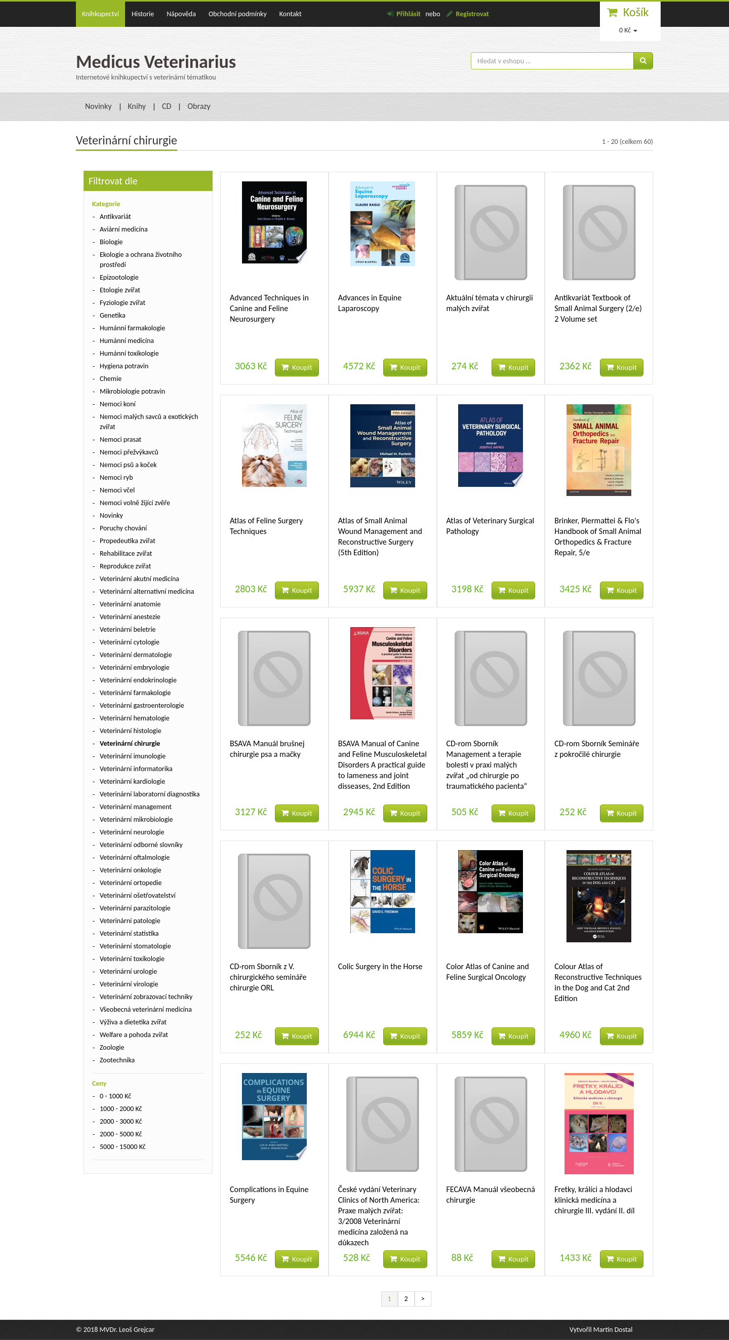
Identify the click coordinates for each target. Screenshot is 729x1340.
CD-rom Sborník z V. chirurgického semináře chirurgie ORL (268, 977)
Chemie (111, 378)
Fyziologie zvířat (122, 302)
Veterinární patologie (130, 920)
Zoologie (112, 1047)
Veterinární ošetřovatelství (138, 895)
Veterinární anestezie (130, 616)
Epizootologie (119, 277)
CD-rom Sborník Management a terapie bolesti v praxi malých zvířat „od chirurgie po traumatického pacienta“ (487, 765)
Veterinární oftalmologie (135, 857)
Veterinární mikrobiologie (136, 819)
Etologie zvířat (120, 290)
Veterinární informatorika (136, 768)
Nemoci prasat (120, 439)
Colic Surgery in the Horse (380, 966)
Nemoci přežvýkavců (129, 452)
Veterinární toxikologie (132, 958)
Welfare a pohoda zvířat (134, 1034)
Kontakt (290, 14)
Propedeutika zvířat (127, 541)
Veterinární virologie (129, 984)
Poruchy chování (123, 528)
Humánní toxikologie (129, 353)
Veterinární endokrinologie (138, 680)
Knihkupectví (100, 14)
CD (166, 106)
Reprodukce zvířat (125, 566)
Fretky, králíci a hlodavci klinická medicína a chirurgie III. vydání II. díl (594, 1199)
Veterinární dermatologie (136, 654)
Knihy (137, 106)
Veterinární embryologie (135, 667)
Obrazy (198, 106)
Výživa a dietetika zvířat (133, 1022)
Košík (636, 12)
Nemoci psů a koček (128, 465)
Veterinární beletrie (128, 629)
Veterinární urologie (128, 971)
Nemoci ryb (116, 477)
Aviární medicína (124, 229)
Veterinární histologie (130, 730)
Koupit (296, 367)
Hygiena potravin (124, 366)
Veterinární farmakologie (135, 692)
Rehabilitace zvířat (126, 553)
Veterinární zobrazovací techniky (146, 996)
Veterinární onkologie (130, 870)
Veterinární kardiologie (132, 781)
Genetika (113, 315)
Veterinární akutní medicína (139, 579)
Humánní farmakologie (132, 328)
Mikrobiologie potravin (132, 391)
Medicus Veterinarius (156, 62)
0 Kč (628, 30)
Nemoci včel (117, 490)
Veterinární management (136, 806)
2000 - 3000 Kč (121, 1121)
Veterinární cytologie (129, 642)
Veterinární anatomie (130, 604)
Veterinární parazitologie (135, 908)
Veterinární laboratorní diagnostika (149, 794)
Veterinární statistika (129, 933)
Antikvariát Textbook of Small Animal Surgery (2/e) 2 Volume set (597, 308)
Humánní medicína (127, 340)
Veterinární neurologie (132, 832)
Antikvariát (115, 216)
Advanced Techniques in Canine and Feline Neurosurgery (269, 308)
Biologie (111, 242)
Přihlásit (408, 14)
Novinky (98, 106)
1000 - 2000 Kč (121, 1108)
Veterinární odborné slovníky (141, 844)
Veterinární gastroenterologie (142, 705)
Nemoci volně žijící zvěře (135, 503)
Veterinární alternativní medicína (147, 591)
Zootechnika (117, 1060)
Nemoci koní (118, 404)
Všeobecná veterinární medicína (146, 1009)
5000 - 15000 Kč (123, 1146)
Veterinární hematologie (135, 718)
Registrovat (472, 14)
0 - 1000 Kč (115, 1096)
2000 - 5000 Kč (121, 1134)
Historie (143, 14)
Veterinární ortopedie (130, 882)
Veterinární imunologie (133, 756)
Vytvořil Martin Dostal (601, 1329)
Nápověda (181, 14)
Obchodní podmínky (238, 14)
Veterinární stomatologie (135, 946)
